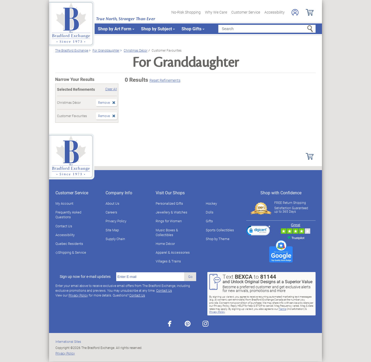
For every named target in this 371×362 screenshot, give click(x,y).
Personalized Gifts (169, 203)
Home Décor (165, 243)
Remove (104, 102)
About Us (112, 203)
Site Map (112, 230)
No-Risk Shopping (186, 12)
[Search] (267, 29)
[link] (258, 231)
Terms (282, 309)
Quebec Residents (69, 243)
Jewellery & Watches (171, 212)
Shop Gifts (191, 28)
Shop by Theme (217, 238)
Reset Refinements (165, 80)
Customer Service (245, 12)
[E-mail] (150, 276)
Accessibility (274, 12)
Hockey (211, 203)
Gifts (209, 221)
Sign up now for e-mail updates (85, 276)
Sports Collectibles (220, 230)
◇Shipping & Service (70, 252)
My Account (64, 203)
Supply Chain (115, 238)
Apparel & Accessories (173, 252)
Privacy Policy (116, 221)
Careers (111, 212)
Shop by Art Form (114, 28)
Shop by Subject (156, 28)
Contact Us (63, 226)
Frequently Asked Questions (68, 214)
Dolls (209, 212)
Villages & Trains (168, 261)
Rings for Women (169, 221)
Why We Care (216, 12)
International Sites (68, 341)
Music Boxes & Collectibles (167, 232)
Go (190, 276)
